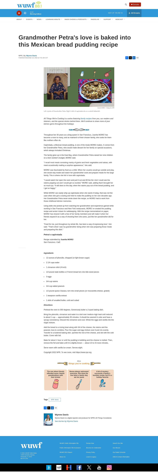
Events (29, 21)
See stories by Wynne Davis (66, 422)
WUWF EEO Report (66, 454)
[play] (19, 14)
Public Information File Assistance (70, 449)
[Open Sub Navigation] (23, 21)
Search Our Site (118, 445)
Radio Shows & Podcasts (75, 21)
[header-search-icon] (126, 5)
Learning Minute (53, 21)
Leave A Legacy (91, 458)
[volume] (25, 14)
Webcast (119, 21)
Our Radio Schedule (119, 454)
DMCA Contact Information (121, 458)
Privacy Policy (90, 454)
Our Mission (116, 449)
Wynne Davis (31, 57)
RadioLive (95, 21)
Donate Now (90, 445)
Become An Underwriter (93, 449)
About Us (62, 458)
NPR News (55, 401)
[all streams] (134, 15)
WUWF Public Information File (69, 445)
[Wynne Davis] (48, 421)
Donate (136, 5)
